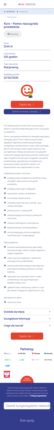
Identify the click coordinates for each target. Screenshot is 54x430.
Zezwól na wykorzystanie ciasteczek (28, 405)
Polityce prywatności (38, 396)
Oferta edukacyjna (11, 17)
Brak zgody (27, 420)
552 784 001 (10, 11)
